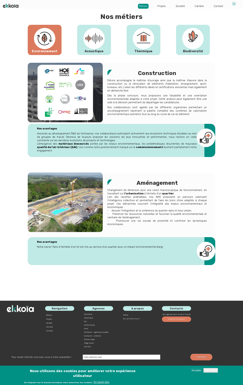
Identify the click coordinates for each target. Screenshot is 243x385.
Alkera (125, 315)
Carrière (199, 6)
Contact (218, 6)
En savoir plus (101, 382)
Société (180, 6)
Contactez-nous (176, 319)
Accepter (196, 370)
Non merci (210, 370)
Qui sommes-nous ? (131, 319)
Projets (161, 6)
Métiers (143, 6)
